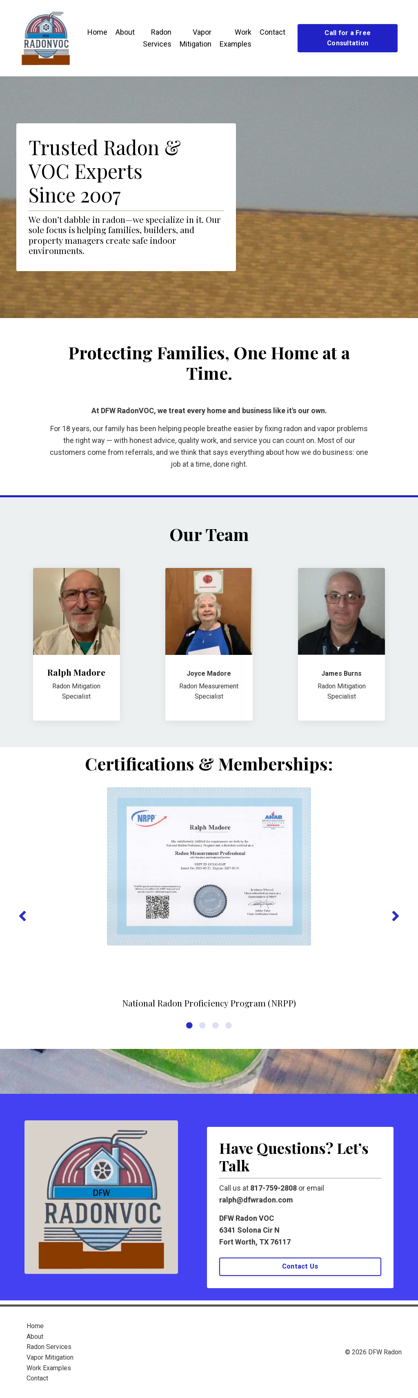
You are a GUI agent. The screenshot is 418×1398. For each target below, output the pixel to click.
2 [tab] (202, 1025)
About (125, 32)
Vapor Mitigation (195, 38)
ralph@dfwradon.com (256, 1199)
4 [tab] (229, 1025)
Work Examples (235, 38)
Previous (22, 916)
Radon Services (157, 38)
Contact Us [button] (300, 1266)
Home (97, 32)
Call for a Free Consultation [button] (348, 38)
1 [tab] (189, 1025)
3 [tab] (215, 1025)
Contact (272, 32)
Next (395, 916)
